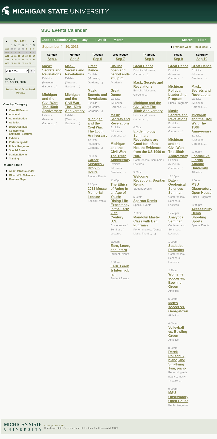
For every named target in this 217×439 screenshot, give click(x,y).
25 (12, 63)
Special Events (18, 150)
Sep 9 (178, 59)
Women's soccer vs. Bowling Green (176, 280)
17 (34, 56)
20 (19, 59)
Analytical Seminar (176, 219)
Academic (15, 114)
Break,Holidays (18, 126)
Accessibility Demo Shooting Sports (202, 215)
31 (23, 49)
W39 (7, 63)
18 (12, 59)
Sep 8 (149, 59)
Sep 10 (201, 59)
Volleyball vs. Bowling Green (177, 331)
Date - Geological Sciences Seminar (177, 186)
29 (15, 49)
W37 (7, 56)
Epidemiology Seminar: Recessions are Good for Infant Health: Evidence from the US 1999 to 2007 (149, 143)
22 (26, 59)
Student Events (18, 154)
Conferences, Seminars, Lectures (21, 132)
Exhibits (14, 138)
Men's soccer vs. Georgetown (178, 307)
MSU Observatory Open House (178, 397)
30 (19, 49)
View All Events (18, 110)
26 (15, 63)
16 (30, 56)
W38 (7, 59)
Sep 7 (120, 59)
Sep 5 (74, 59)
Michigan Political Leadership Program (177, 92)
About (47, 425)
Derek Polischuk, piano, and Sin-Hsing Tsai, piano (177, 360)
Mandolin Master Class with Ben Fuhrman (146, 221)
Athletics (14, 122)
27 (19, 63)
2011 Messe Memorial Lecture (97, 193)
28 (12, 49)
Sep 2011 (20, 41)
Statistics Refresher (176, 248)
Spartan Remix (145, 201)
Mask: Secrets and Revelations (52, 70)
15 (26, 56)
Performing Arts (18, 142)
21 (23, 59)
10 (34, 52)
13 (19, 56)
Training (14, 158)
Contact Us (58, 425)
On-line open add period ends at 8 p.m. (120, 72)
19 (15, 59)
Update (20, 92)
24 (34, 59)
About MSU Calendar (21, 171)
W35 (7, 49)
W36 (7, 52)
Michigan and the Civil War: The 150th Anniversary (52, 103)
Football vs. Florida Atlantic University (201, 162)
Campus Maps (17, 179)
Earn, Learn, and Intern (120, 248)
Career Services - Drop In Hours (96, 166)
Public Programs (19, 146)
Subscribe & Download (20, 89)
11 (12, 56)
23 (30, 59)
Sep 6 (97, 59)
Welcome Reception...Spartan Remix (149, 180)
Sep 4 (52, 59)
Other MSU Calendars (22, 175)
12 (15, 56)
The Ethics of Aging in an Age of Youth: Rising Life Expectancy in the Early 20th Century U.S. (119, 202)
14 (23, 56)
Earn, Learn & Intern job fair (119, 270)
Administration (18, 118)
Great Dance (93, 68)
